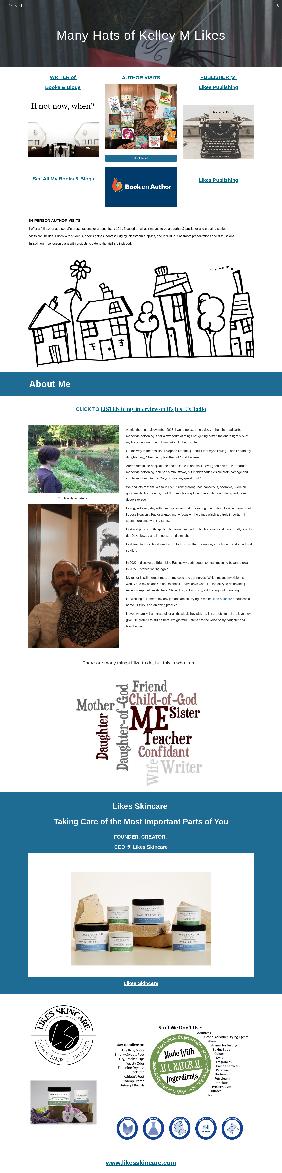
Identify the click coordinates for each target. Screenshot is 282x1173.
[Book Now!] (141, 158)
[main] (141, 33)
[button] (277, 5)
